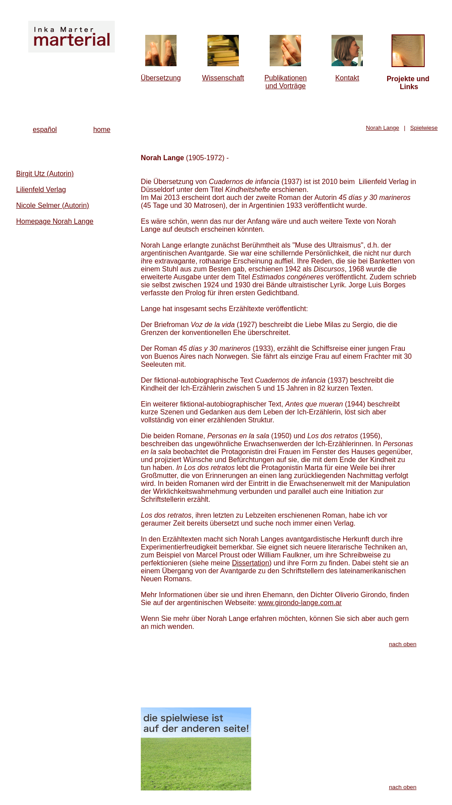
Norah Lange (382, 127)
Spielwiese (423, 127)
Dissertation (250, 563)
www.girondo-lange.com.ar (300, 602)
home (101, 129)
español (45, 129)
